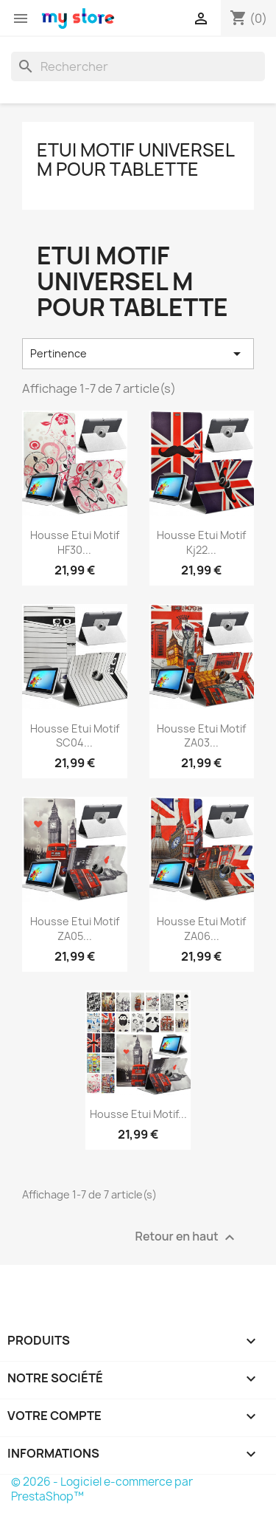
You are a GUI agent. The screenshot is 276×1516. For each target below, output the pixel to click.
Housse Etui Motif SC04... (74, 735)
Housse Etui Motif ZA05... (74, 928)
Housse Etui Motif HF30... (74, 542)
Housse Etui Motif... (138, 1114)
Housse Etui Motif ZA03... (201, 735)
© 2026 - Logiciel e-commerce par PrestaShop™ (102, 1489)
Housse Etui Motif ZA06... (201, 928)
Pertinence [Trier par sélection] (138, 354)
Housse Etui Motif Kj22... (201, 542)
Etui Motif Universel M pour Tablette (135, 159)
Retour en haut (186, 1238)
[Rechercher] (138, 66)
